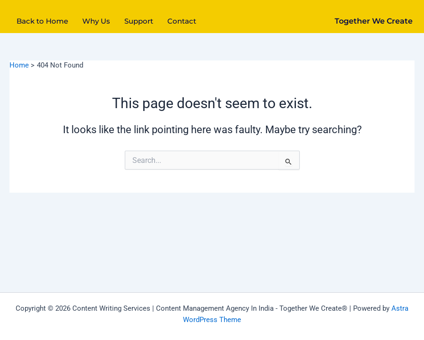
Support (138, 21)
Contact (181, 21)
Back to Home (42, 21)
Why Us (96, 21)
